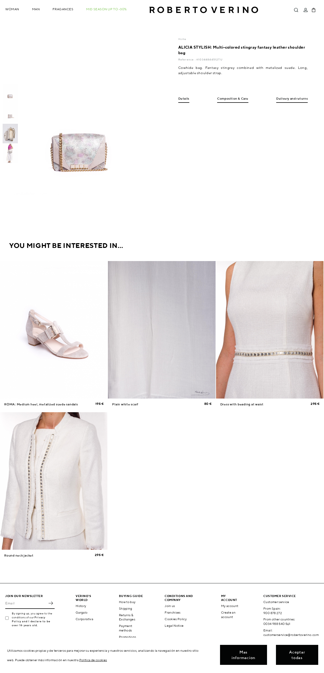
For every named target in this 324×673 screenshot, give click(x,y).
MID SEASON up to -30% (106, 9)
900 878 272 (272, 613)
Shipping (125, 608)
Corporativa (84, 619)
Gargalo (82, 612)
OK (51, 603)
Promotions (127, 637)
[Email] (26, 603)
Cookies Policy (176, 619)
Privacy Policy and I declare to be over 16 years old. (31, 621)
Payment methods (125, 628)
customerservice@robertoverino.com (291, 635)
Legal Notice (174, 626)
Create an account (228, 614)
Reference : (187, 59)
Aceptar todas (297, 655)
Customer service (276, 602)
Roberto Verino (204, 10)
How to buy (127, 602)
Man (36, 9)
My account (229, 606)
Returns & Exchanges (127, 617)
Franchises (173, 612)
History (81, 606)
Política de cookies (93, 660)
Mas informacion (243, 655)
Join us (170, 606)
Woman (12, 9)
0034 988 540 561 (276, 624)
